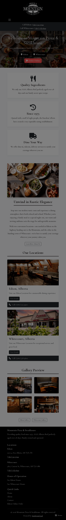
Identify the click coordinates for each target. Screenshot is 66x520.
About (9, 496)
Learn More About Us (33, 244)
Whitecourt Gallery (39, 420)
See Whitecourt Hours (16, 484)
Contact (10, 500)
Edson (24, 54)
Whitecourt (39, 54)
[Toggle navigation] (9, 20)
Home (9, 493)
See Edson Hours (14, 480)
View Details (14, 299)
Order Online (33, 60)
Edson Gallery (24, 420)
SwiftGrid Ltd (37, 516)
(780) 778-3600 (40, 28)
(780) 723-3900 (38, 25)
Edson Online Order (15, 504)
